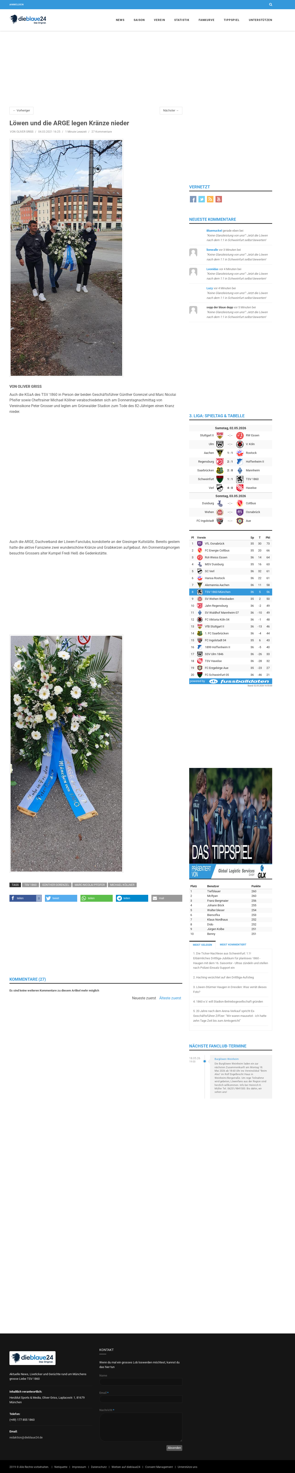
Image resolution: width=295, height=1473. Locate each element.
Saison (139, 20)
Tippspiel (232, 20)
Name (103, 1375)
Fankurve (207, 20)
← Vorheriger (21, 110)
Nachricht (106, 1410)
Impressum (79, 1467)
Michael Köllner (122, 885)
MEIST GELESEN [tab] (202, 944)
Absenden (174, 1448)
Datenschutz (99, 1467)
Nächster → (171, 110)
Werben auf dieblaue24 (126, 1467)
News (120, 20)
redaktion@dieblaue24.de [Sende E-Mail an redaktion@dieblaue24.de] (26, 1437)
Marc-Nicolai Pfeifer (90, 885)
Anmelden (16, 4)
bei (237, 235)
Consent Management (159, 1467)
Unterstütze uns (187, 1467)
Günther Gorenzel (55, 885)
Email (104, 1392)
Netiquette (60, 1467)
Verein (159, 20)
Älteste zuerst (170, 998)
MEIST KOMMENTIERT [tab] (233, 944)
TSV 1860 (30, 885)
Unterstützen (260, 20)
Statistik (181, 20)
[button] (25, 898)
